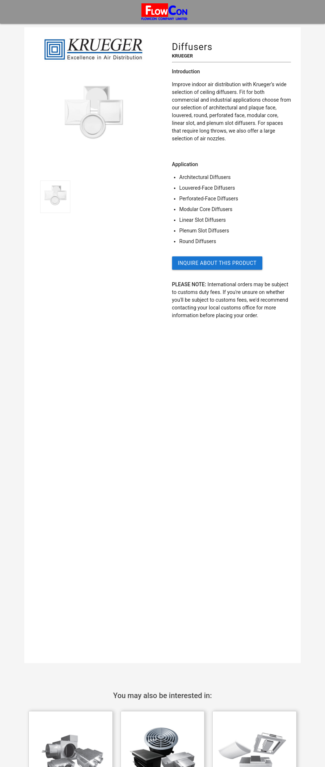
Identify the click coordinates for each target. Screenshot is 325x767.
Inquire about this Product (217, 263)
